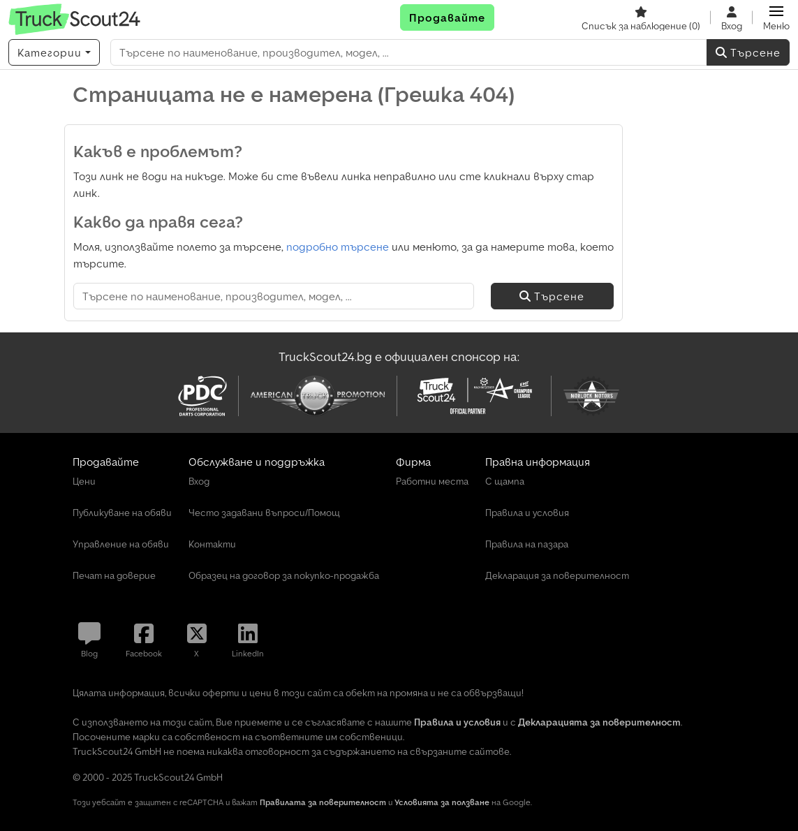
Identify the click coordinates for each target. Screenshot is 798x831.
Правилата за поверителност (323, 802)
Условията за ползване (441, 802)
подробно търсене (337, 246)
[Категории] (54, 52)
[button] (776, 17)
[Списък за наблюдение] (641, 17)
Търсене (748, 52)
